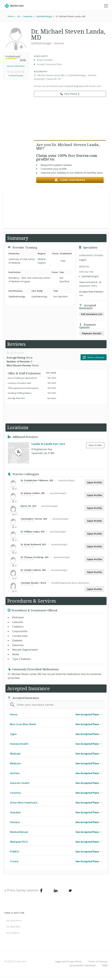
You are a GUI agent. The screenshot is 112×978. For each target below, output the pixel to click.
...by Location (12, 932)
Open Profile (94, 482)
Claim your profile (70, 180)
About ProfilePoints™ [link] (16, 66)
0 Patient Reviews (15, 75)
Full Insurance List (91, 314)
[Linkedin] (56, 890)
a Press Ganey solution (22, 890)
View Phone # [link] (70, 94)
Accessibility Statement (83, 965)
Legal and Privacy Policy (68, 961)
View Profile (95, 445)
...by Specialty (12, 926)
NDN (105, 965)
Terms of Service (97, 961)
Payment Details (92, 333)
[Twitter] (70, 890)
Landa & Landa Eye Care (48, 444)
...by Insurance (13, 920)
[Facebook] (41, 890)
